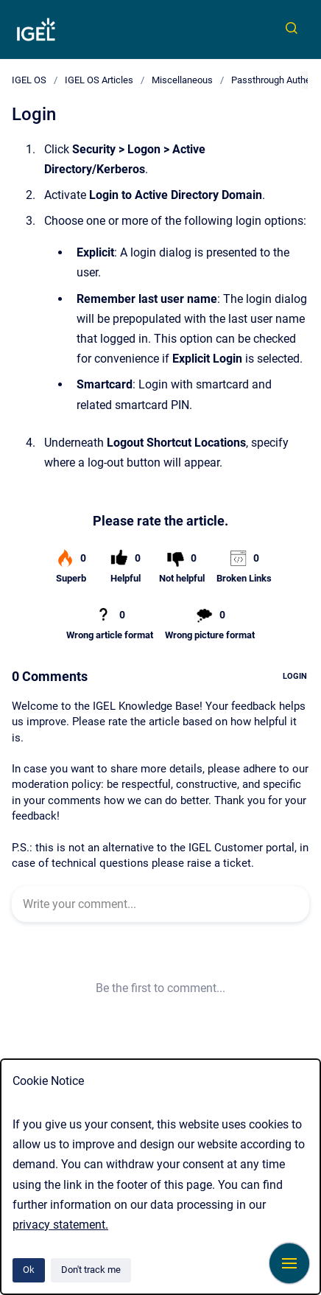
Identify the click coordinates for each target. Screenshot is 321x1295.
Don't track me (91, 1269)
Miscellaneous (182, 79)
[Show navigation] (289, 1263)
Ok (29, 1269)
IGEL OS (29, 79)
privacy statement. (60, 1225)
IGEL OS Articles (99, 79)
